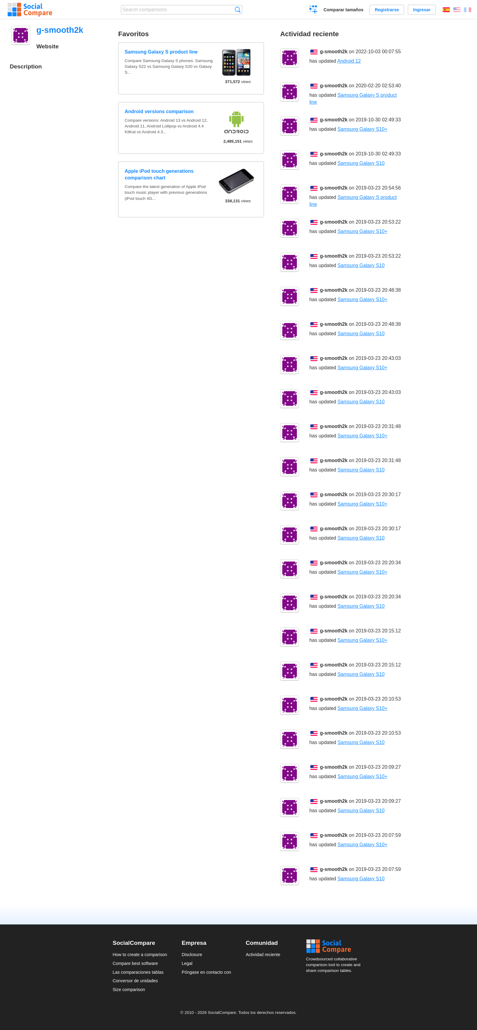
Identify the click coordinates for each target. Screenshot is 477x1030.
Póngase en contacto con (206, 972)
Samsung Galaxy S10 (361, 163)
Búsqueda (238, 9)
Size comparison (129, 989)
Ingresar (421, 9)
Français (467, 9)
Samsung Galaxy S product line (161, 51)
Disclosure (192, 954)
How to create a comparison (140, 954)
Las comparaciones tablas (138, 972)
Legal (187, 963)
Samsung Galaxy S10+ (362, 129)
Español (446, 9)
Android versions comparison (159, 111)
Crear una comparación (313, 10)
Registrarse (387, 9)
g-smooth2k (334, 51)
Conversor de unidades (135, 980)
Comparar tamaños (344, 9)
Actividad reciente (263, 954)
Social (335, 946)
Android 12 (349, 61)
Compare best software (135, 963)
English (457, 9)
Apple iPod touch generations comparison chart (159, 174)
